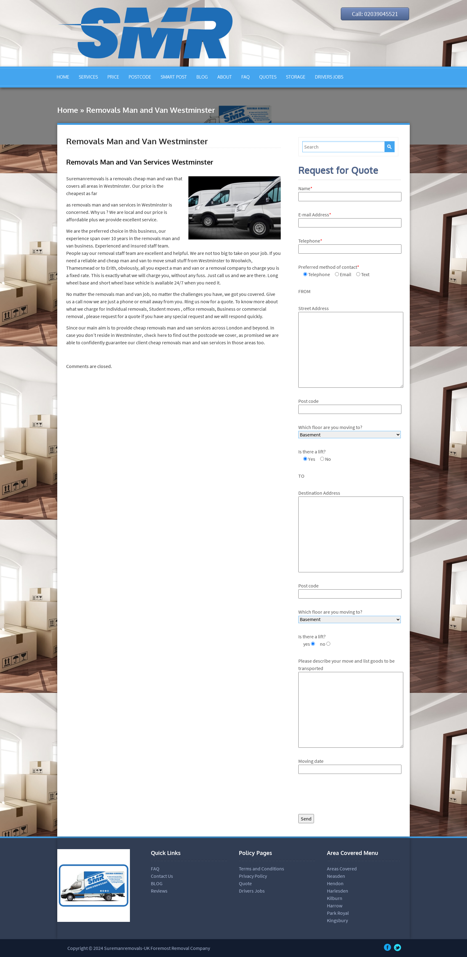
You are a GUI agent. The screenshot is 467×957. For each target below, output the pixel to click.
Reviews (159, 891)
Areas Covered (342, 868)
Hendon (335, 883)
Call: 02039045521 (375, 14)
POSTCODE (140, 77)
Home (67, 110)
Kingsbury (337, 920)
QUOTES (267, 77)
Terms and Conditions (261, 868)
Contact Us (162, 876)
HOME (63, 77)
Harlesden (337, 891)
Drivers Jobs (252, 891)
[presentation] (345, 795)
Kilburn (334, 898)
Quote (245, 883)
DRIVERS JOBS (329, 77)
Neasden (336, 876)
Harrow (334, 905)
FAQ (245, 77)
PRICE (113, 77)
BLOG (202, 77)
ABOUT (224, 77)
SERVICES (88, 77)
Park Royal (338, 913)
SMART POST (174, 77)
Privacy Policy (253, 876)
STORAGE (295, 77)
